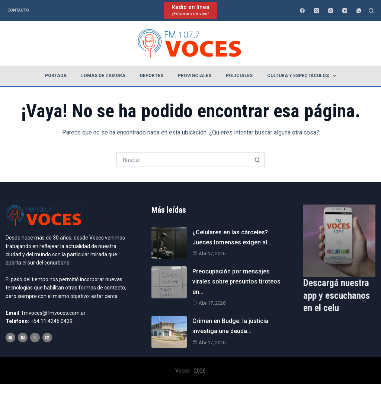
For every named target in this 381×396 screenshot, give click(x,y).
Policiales (239, 75)
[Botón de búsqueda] (257, 159)
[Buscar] (371, 10)
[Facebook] (302, 10)
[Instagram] (330, 10)
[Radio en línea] (190, 10)
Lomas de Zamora (103, 75)
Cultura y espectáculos (303, 76)
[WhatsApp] (358, 10)
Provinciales (194, 75)
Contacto (18, 10)
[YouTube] (344, 10)
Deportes (151, 75)
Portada (56, 75)
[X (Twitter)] (316, 10)
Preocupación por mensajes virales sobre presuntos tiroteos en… (236, 281)
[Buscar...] (183, 159)
